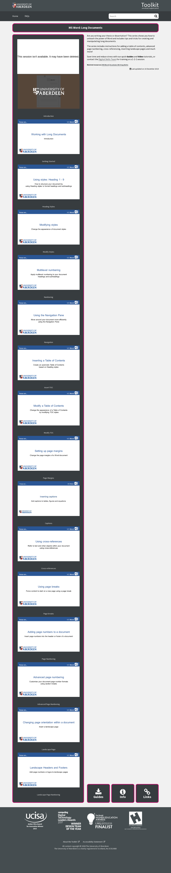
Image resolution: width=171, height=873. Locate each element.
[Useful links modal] (147, 793)
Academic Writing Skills (119, 65)
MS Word (105, 65)
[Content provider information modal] (122, 793)
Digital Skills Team (107, 59)
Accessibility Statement (93, 841)
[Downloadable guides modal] (98, 793)
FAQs (27, 16)
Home (15, 16)
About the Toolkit (70, 841)
